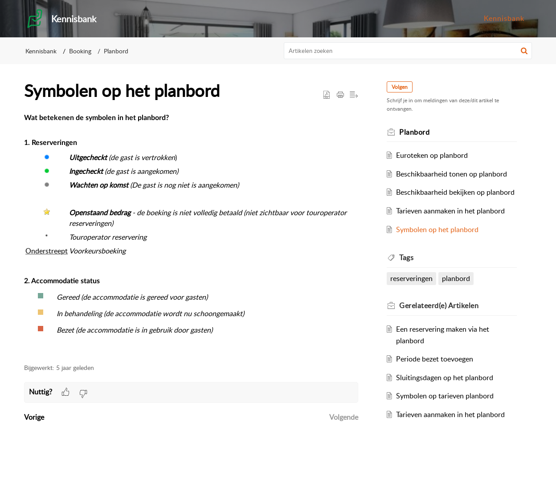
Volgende (343, 417)
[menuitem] (504, 18)
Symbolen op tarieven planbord (445, 396)
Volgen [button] (400, 87)
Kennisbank (504, 18)
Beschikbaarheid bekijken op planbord (455, 192)
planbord (456, 278)
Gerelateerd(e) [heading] (438, 305)
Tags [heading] (406, 257)
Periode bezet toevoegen (434, 359)
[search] (408, 50)
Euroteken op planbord (432, 155)
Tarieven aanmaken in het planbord (450, 211)
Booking (80, 51)
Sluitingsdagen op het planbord (444, 377)
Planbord (116, 51)
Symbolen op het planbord (437, 229)
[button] (524, 50)
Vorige (34, 417)
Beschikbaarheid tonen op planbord (451, 174)
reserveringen (411, 278)
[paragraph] (191, 233)
